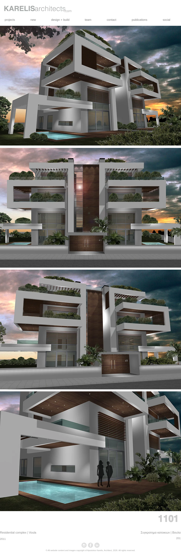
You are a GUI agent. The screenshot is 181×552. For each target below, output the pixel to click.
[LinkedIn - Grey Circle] (97, 545)
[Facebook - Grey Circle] (90, 545)
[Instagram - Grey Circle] (84, 545)
